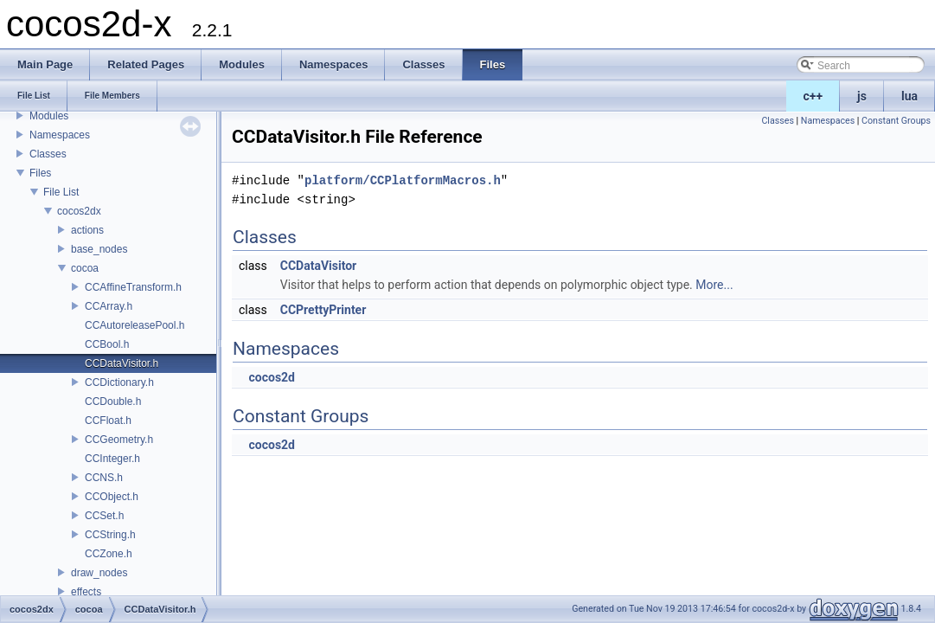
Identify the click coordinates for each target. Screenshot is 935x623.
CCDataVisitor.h (121, 363)
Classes (48, 154)
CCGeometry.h (119, 440)
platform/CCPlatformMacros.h (402, 180)
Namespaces (59, 135)
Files (40, 173)
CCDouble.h (113, 401)
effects (86, 592)
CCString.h (110, 535)
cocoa (85, 268)
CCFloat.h (108, 420)
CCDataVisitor (318, 266)
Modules (48, 116)
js (862, 96)
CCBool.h (107, 344)
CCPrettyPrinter (323, 310)
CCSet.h (104, 516)
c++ (813, 96)
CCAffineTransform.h (133, 287)
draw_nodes (99, 573)
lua (909, 96)
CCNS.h (104, 478)
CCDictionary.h (119, 382)
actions (87, 230)
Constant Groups (896, 120)
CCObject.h (111, 497)
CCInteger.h (112, 459)
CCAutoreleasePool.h (134, 325)
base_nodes (99, 249)
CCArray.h (108, 306)
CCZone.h (108, 554)
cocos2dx (79, 211)
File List (61, 192)
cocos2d (271, 377)
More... (714, 285)
